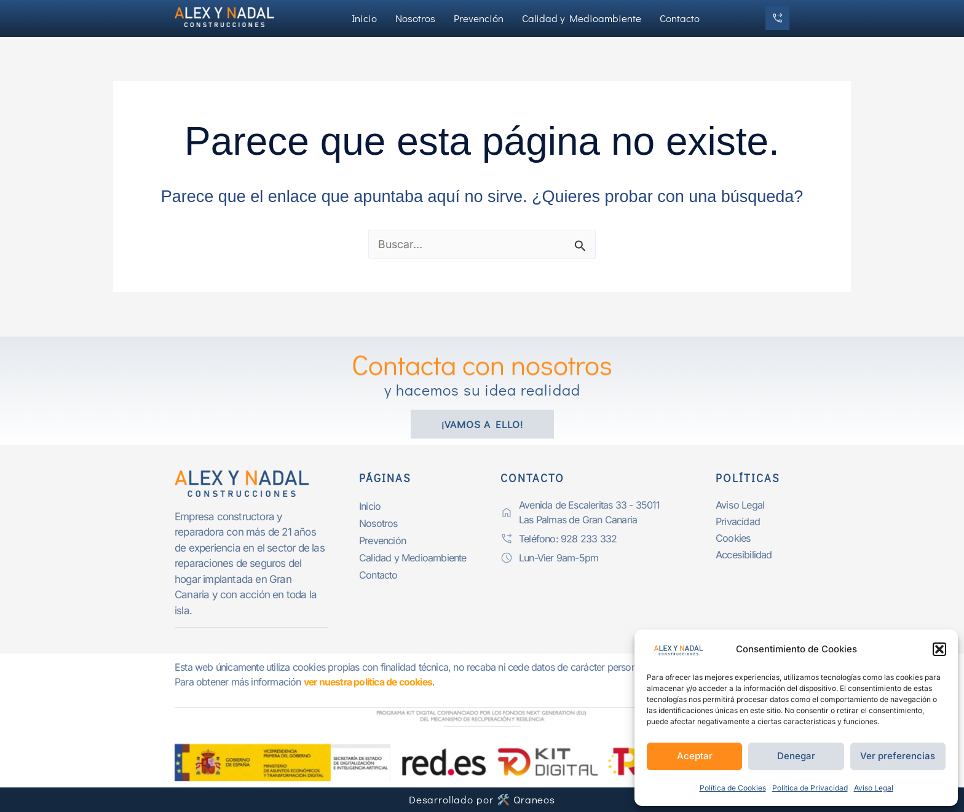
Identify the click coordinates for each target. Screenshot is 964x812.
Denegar (796, 756)
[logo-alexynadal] (230, 16)
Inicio (364, 18)
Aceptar (695, 756)
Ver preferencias (897, 756)
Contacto (680, 18)
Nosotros (415, 18)
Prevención (479, 18)
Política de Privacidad (810, 787)
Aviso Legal (873, 787)
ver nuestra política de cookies (370, 682)
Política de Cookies (733, 787)
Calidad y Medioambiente (581, 18)
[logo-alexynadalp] (251, 483)
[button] (939, 649)
